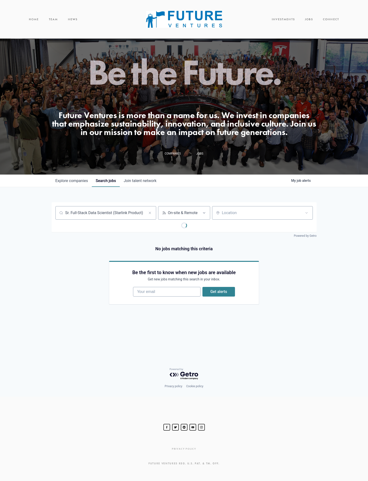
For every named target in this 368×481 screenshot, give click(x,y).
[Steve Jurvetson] (166, 427)
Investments (283, 19)
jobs (106, 180)
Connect (331, 19)
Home (34, 19)
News (73, 19)
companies (71, 180)
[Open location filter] (306, 213)
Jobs (309, 19)
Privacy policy (173, 386)
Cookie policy (194, 386)
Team (53, 19)
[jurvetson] (184, 427)
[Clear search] (150, 213)
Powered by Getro (305, 235)
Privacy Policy (184, 448)
